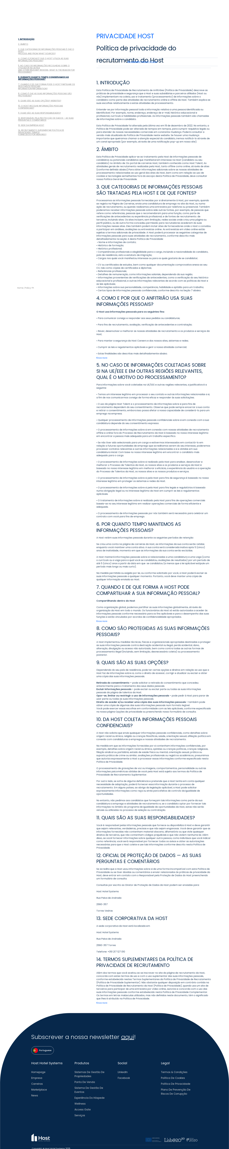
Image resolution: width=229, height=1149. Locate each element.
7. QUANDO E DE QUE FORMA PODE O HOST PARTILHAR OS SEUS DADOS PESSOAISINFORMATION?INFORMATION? (46, 86)
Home (20, 288)
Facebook (124, 1078)
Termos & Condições (174, 1072)
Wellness (80, 1103)
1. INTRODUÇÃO (26, 39)
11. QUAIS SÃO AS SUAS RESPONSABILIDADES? (39, 112)
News (34, 1095)
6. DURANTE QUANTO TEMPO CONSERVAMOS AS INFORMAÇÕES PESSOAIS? (43, 78)
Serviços (79, 1115)
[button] (42, 1050)
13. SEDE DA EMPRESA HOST (31, 125)
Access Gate (82, 1109)
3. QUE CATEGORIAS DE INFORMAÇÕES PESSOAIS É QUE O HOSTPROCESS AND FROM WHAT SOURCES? (46, 51)
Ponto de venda (84, 1082)
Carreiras (37, 1084)
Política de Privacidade (175, 1084)
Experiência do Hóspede (89, 1098)
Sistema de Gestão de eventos (88, 1090)
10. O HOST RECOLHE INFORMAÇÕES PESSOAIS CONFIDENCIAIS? (40, 106)
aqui (127, 1037)
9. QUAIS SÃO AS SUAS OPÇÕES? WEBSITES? (39, 100)
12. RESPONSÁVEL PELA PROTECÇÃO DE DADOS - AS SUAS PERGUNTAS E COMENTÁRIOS (46, 119)
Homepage (38, 1072)
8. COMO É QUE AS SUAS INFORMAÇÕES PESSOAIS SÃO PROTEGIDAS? (45, 94)
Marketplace (39, 1089)
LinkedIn (123, 1072)
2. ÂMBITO (23, 44)
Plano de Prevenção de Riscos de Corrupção (175, 1092)
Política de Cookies (173, 1078)
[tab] (110, 61)
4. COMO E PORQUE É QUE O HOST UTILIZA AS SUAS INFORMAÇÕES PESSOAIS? (43, 59)
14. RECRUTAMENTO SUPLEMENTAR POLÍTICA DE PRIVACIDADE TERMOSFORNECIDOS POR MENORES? (41, 132)
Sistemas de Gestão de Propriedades (89, 1074)
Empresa (36, 1078)
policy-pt (29, 288)
